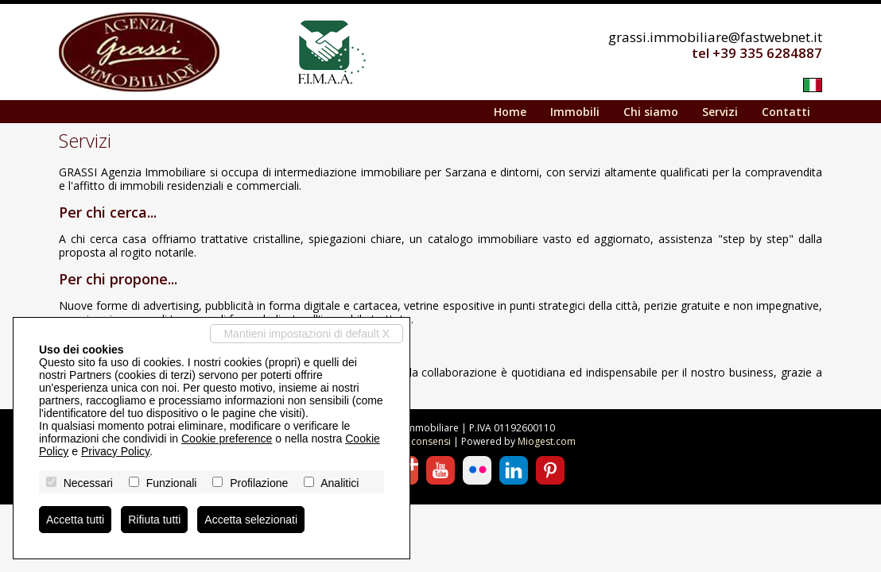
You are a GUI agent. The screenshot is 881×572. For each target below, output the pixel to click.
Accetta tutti (75, 519)
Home (510, 111)
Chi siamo (650, 111)
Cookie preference (226, 438)
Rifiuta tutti (154, 519)
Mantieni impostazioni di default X (306, 333)
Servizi (720, 111)
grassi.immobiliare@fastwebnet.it (715, 37)
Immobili (575, 111)
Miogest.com (547, 441)
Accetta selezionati (250, 519)
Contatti (786, 111)
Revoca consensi (413, 441)
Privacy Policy (115, 451)
